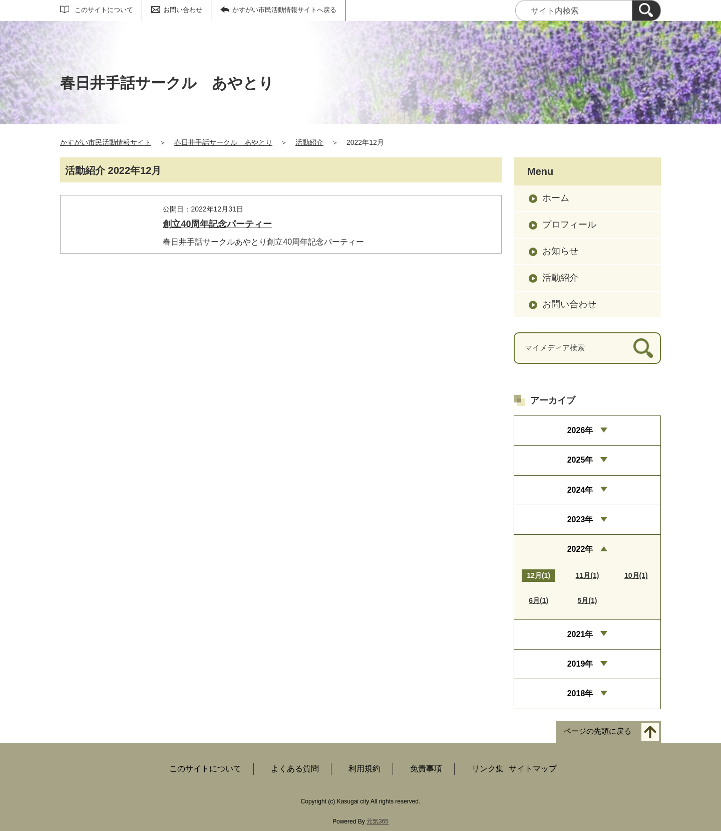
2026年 (580, 430)
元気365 (378, 821)
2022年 (580, 549)
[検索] (646, 10)
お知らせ (560, 251)
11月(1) (587, 575)
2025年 (580, 460)
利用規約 (364, 768)
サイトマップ (533, 768)
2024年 (580, 490)
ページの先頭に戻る (597, 731)
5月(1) (587, 600)
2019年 (580, 664)
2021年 (580, 634)
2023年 (580, 519)
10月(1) (636, 575)
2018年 (580, 693)
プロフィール (569, 225)
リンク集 (488, 768)
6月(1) (538, 600)
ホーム (555, 198)
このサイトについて (104, 10)
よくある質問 (295, 768)
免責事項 (426, 768)
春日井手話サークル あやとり (223, 142)
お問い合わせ (182, 10)
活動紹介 (309, 142)
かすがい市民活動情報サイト (105, 142)
